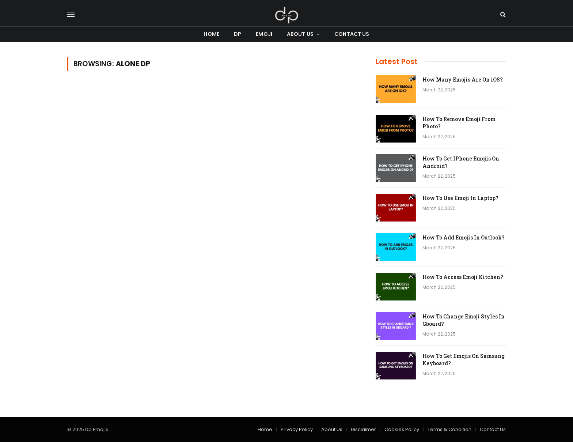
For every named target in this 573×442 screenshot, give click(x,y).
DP (237, 34)
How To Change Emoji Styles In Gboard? (463, 320)
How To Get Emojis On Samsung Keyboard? (463, 359)
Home (211, 34)
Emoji (264, 34)
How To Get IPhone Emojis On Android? (460, 162)
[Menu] (71, 14)
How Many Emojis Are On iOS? (462, 79)
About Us (300, 34)
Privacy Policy (297, 429)
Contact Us (351, 34)
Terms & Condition (449, 429)
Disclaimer (363, 429)
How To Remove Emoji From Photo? (459, 123)
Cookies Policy (401, 429)
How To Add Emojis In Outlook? (463, 237)
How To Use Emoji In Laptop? (460, 197)
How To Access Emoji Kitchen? (462, 276)
